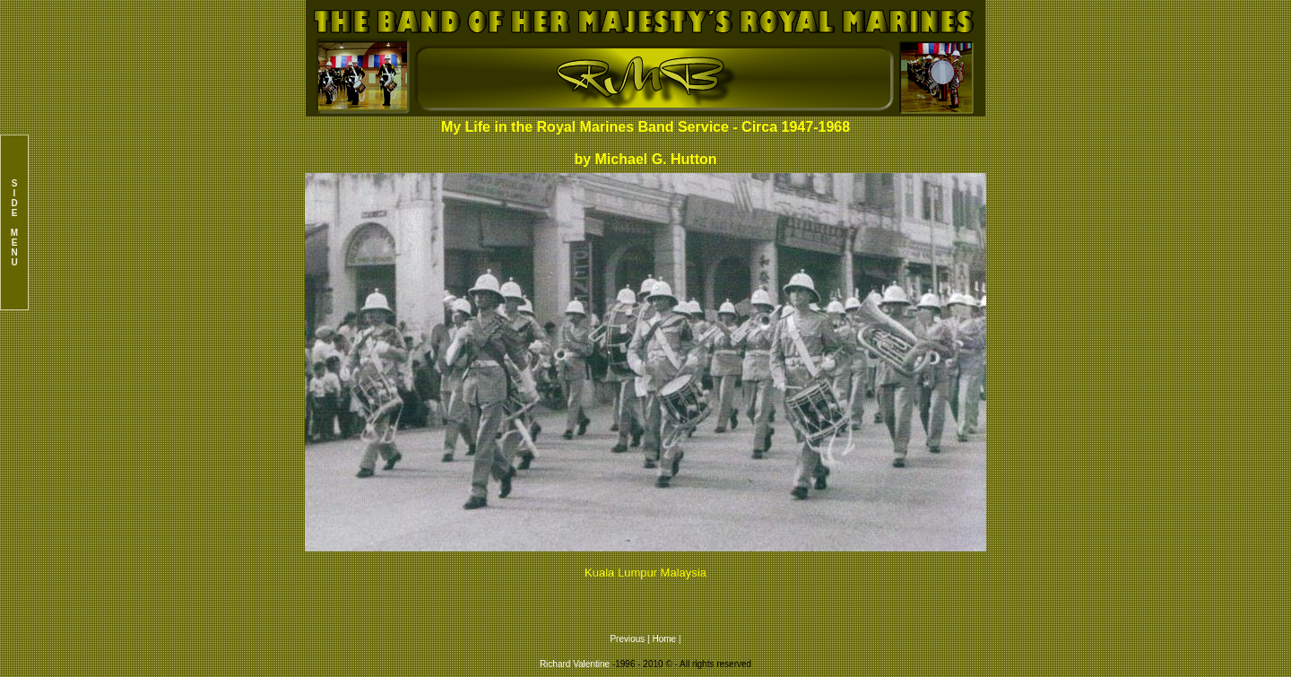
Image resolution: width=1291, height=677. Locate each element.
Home (665, 639)
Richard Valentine (575, 664)
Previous (628, 639)
